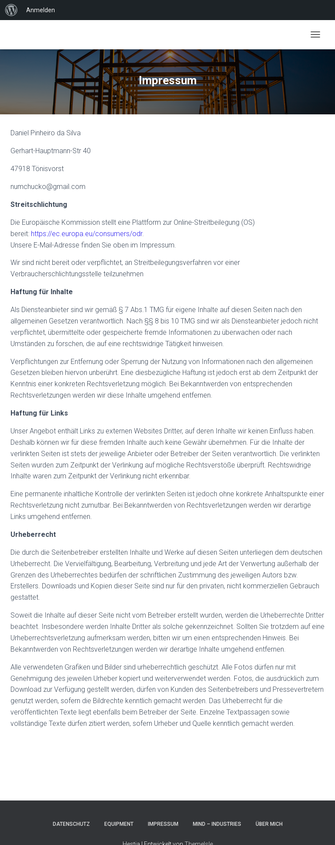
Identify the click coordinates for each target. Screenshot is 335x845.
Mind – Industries (217, 824)
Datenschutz (71, 824)
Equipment (118, 824)
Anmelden (40, 10)
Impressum (163, 824)
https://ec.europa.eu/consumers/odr (86, 234)
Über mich (269, 824)
